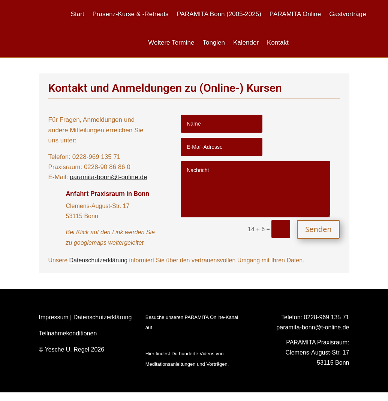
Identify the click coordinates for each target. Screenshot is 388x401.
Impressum (54, 317)
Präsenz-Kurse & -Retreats (130, 14)
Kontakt (278, 42)
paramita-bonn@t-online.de (108, 177)
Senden (318, 229)
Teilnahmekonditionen (68, 333)
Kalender (246, 42)
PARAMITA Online (295, 14)
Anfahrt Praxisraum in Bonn (108, 194)
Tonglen (213, 42)
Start (77, 14)
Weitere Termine (171, 42)
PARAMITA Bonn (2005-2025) (219, 14)
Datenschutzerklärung (98, 260)
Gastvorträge (347, 14)
